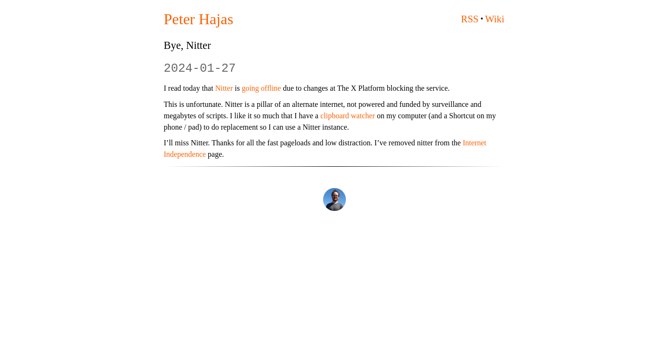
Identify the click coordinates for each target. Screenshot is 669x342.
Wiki (494, 18)
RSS (470, 18)
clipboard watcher (347, 116)
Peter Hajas (198, 19)
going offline (261, 88)
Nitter (223, 88)
